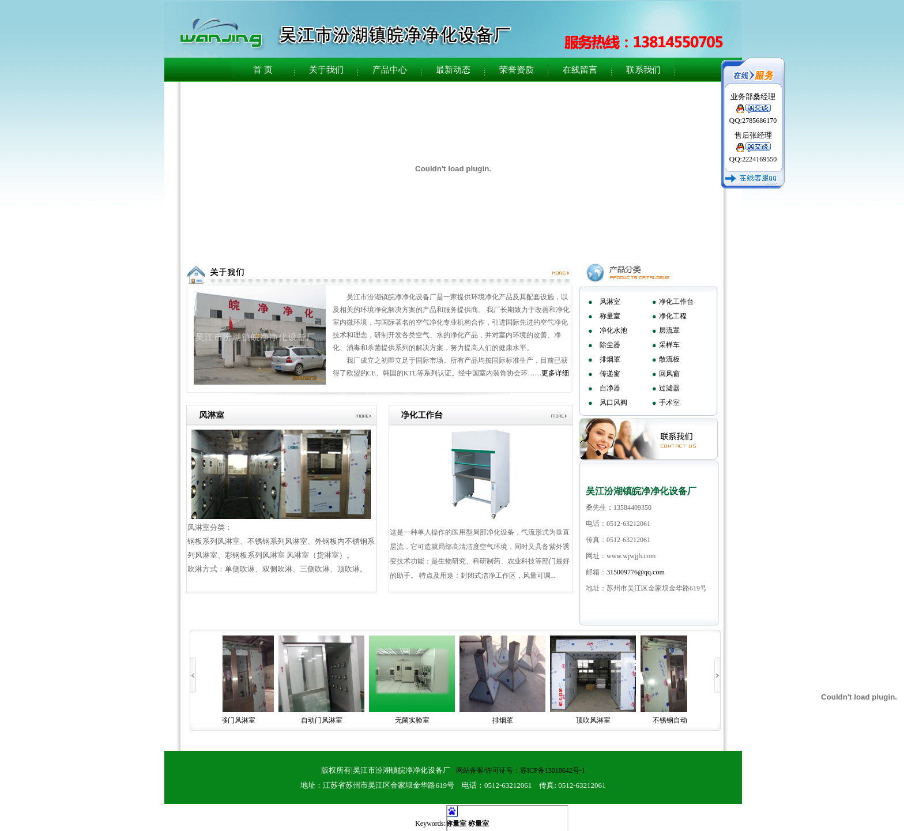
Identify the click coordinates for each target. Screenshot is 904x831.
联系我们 (643, 69)
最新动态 (453, 69)
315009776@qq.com (636, 572)
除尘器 (610, 345)
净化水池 (613, 330)
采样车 (669, 345)
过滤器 (669, 388)
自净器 (610, 388)
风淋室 (610, 302)
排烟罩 (610, 359)
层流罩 (669, 330)
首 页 (263, 69)
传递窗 (610, 374)
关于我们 (326, 69)
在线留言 (580, 69)
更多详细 (555, 373)
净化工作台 (676, 302)
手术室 (669, 402)
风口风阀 (613, 402)
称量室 (610, 316)
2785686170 (759, 120)
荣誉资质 (516, 69)
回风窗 (669, 374)
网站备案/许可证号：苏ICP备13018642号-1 (520, 770)
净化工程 (673, 316)
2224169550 (759, 159)
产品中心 (389, 69)
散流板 (669, 359)
